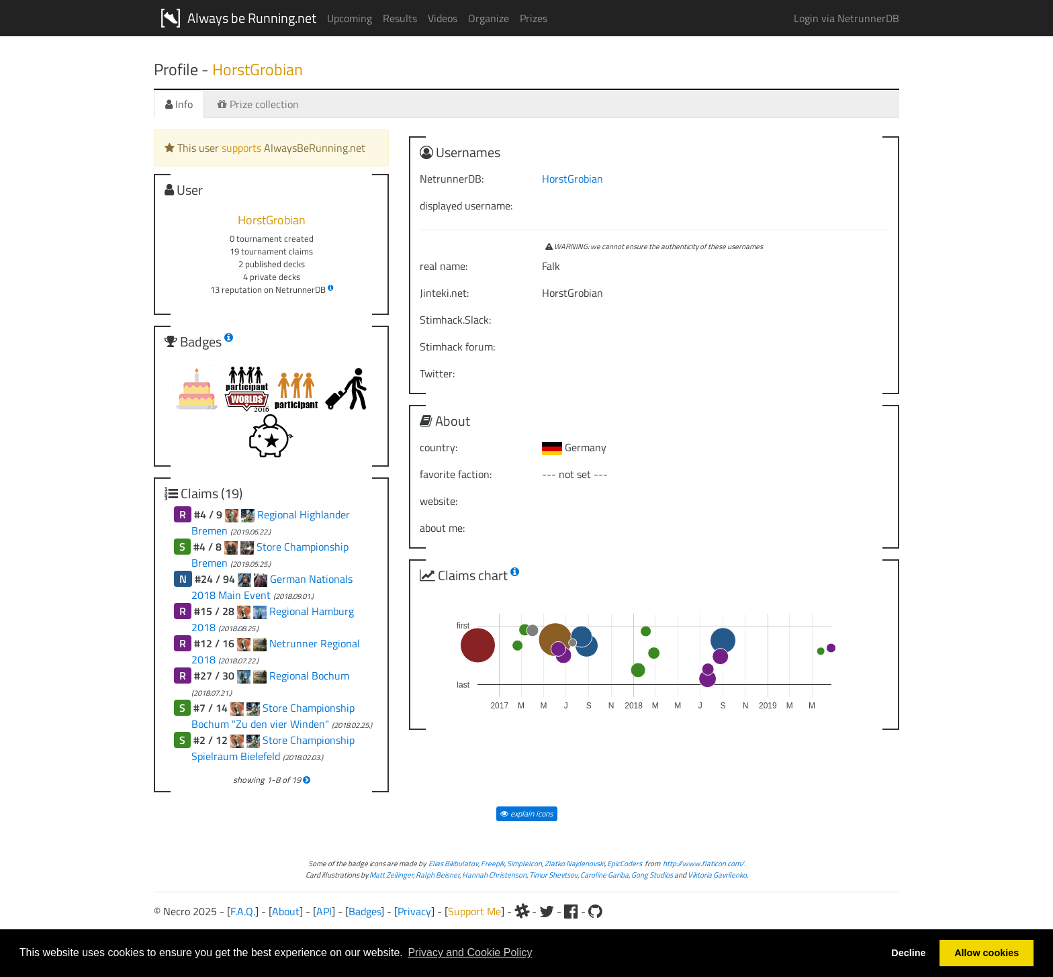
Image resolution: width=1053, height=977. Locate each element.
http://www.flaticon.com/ (703, 863)
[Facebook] (571, 911)
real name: (443, 266)
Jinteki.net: (444, 293)
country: (438, 447)
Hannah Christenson (494, 874)
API (324, 911)
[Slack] (521, 911)
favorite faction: (456, 474)
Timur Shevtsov (553, 874)
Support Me (474, 911)
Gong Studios (652, 874)
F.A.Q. (242, 911)
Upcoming (349, 18)
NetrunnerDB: (452, 179)
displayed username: (466, 205)
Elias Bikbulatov (453, 863)
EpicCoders (624, 863)
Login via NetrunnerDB (846, 18)
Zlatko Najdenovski (574, 863)
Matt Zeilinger (391, 874)
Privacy (414, 911)
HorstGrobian (572, 179)
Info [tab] (179, 104)
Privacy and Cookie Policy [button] (470, 952)
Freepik (492, 863)
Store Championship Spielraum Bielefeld (273, 748)
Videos (442, 18)
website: (438, 501)
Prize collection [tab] (258, 104)
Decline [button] (908, 952)
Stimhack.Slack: (455, 320)
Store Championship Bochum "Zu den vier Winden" (273, 716)
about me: (442, 528)
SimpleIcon (524, 863)
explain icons (526, 813)
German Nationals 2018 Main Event (272, 587)
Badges (365, 911)
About (286, 911)
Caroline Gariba (604, 874)
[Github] (595, 911)
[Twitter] (546, 911)
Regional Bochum (309, 675)
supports (241, 148)
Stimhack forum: (457, 346)
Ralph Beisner (437, 874)
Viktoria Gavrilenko (717, 874)
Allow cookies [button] (986, 952)
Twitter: (437, 373)
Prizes (533, 18)
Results (400, 18)
